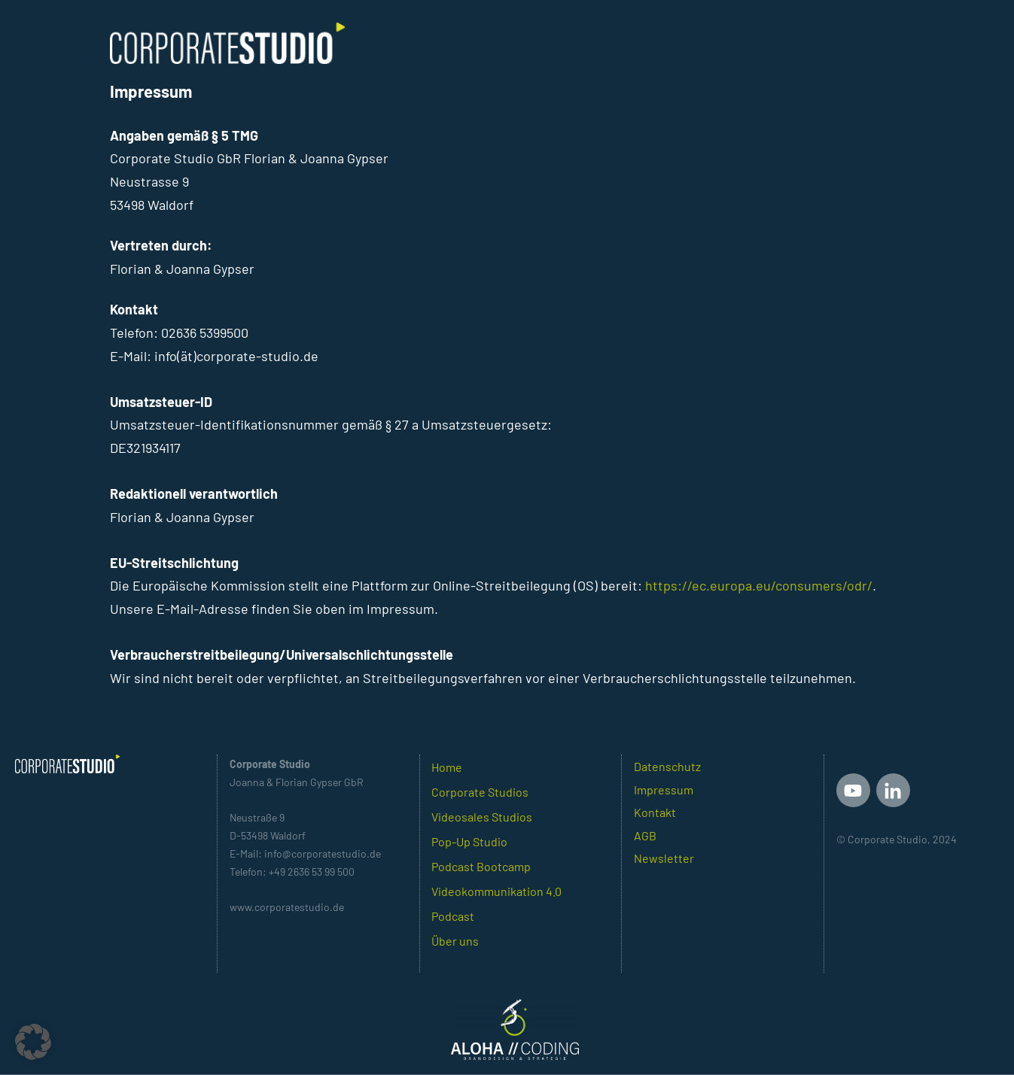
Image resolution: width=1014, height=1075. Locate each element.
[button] (33, 1042)
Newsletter (664, 858)
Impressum (663, 789)
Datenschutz (667, 766)
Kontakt (655, 812)
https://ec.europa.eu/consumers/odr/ (758, 585)
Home (446, 767)
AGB (645, 835)
